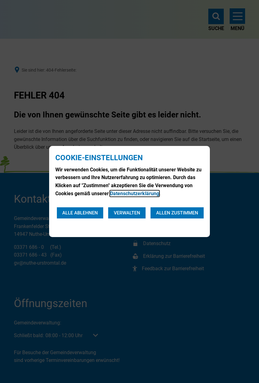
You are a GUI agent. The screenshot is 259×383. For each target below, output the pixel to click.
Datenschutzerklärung (134, 193)
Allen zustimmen (177, 213)
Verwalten (127, 213)
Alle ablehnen (80, 213)
